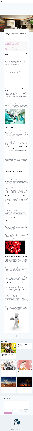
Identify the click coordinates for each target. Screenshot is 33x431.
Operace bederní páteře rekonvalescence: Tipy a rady (10, 335)
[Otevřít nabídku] (31, 1)
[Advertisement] (16, 8)
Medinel (6, 36)
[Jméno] (8, 411)
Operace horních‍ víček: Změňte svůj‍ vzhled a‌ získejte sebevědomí (12, 42)
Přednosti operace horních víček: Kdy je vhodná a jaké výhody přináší (12, 43)
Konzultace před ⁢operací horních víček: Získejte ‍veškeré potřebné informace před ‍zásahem (15, 50)
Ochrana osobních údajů (19, 429)
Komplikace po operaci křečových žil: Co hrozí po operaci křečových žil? (23, 335)
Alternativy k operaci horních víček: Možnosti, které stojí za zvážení (12, 49)
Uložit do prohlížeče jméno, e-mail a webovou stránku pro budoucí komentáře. (25, 410)
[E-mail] (16, 411)
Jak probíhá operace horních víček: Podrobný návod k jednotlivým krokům (13, 44)
